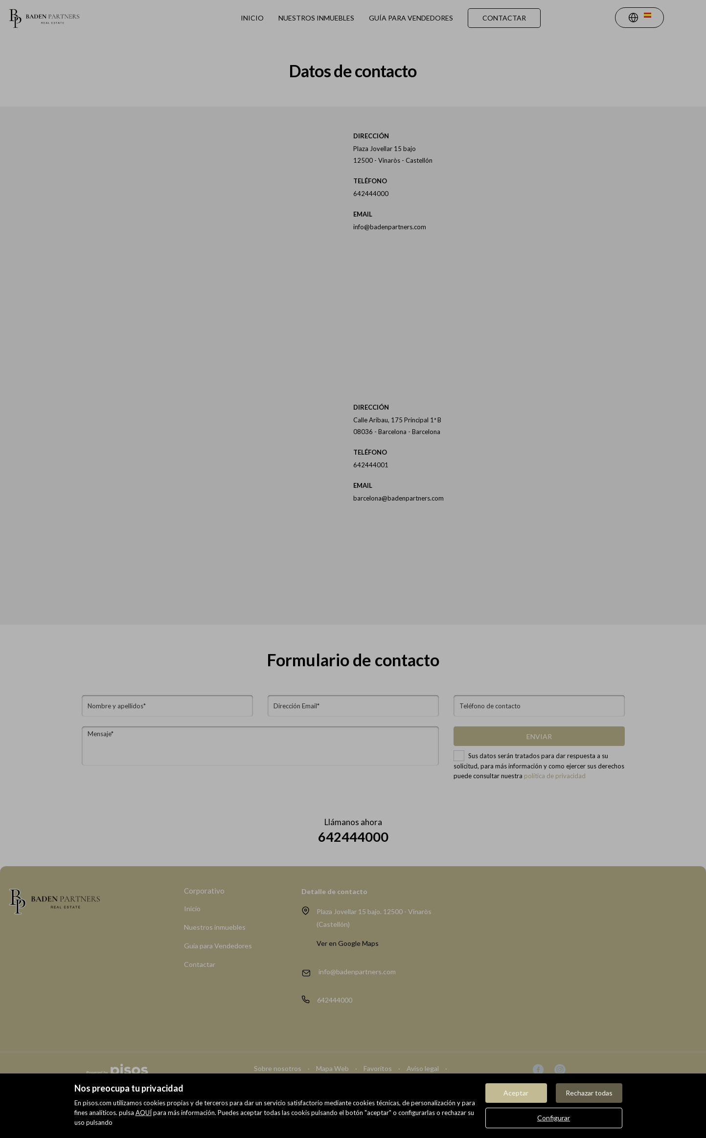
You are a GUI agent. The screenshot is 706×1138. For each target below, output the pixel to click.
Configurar (553, 1118)
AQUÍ (144, 1112)
